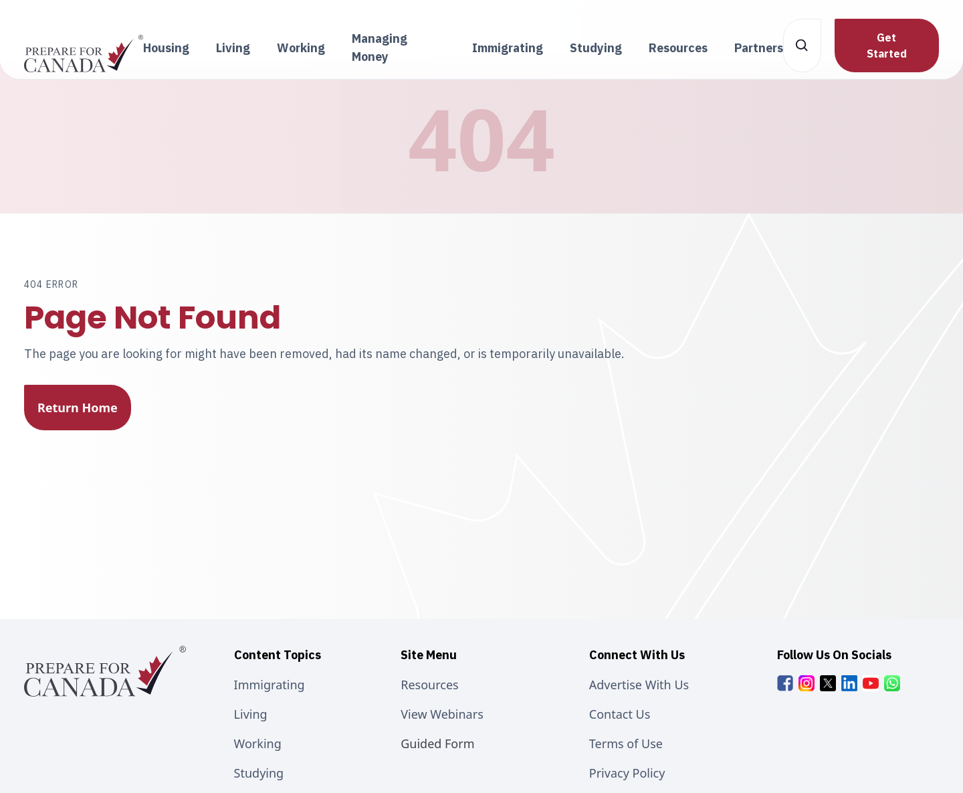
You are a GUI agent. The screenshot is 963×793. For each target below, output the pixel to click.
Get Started (887, 45)
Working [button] (301, 48)
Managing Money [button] (379, 47)
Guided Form (437, 743)
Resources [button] (678, 48)
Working (258, 743)
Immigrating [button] (507, 48)
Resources (429, 685)
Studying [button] (596, 48)
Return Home (77, 408)
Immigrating (269, 685)
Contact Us (620, 714)
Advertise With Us (639, 685)
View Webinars (442, 714)
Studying (259, 773)
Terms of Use (626, 743)
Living (251, 714)
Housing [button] (166, 48)
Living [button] (233, 48)
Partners (758, 48)
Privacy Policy (627, 773)
